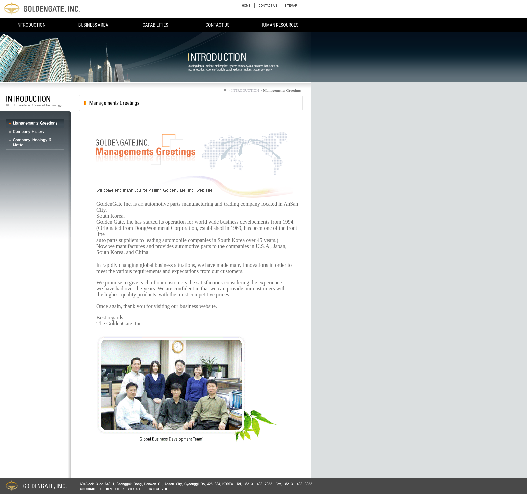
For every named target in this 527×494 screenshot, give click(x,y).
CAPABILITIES (155, 25)
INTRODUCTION (31, 25)
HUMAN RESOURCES (279, 25)
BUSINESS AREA (93, 25)
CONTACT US (217, 25)
